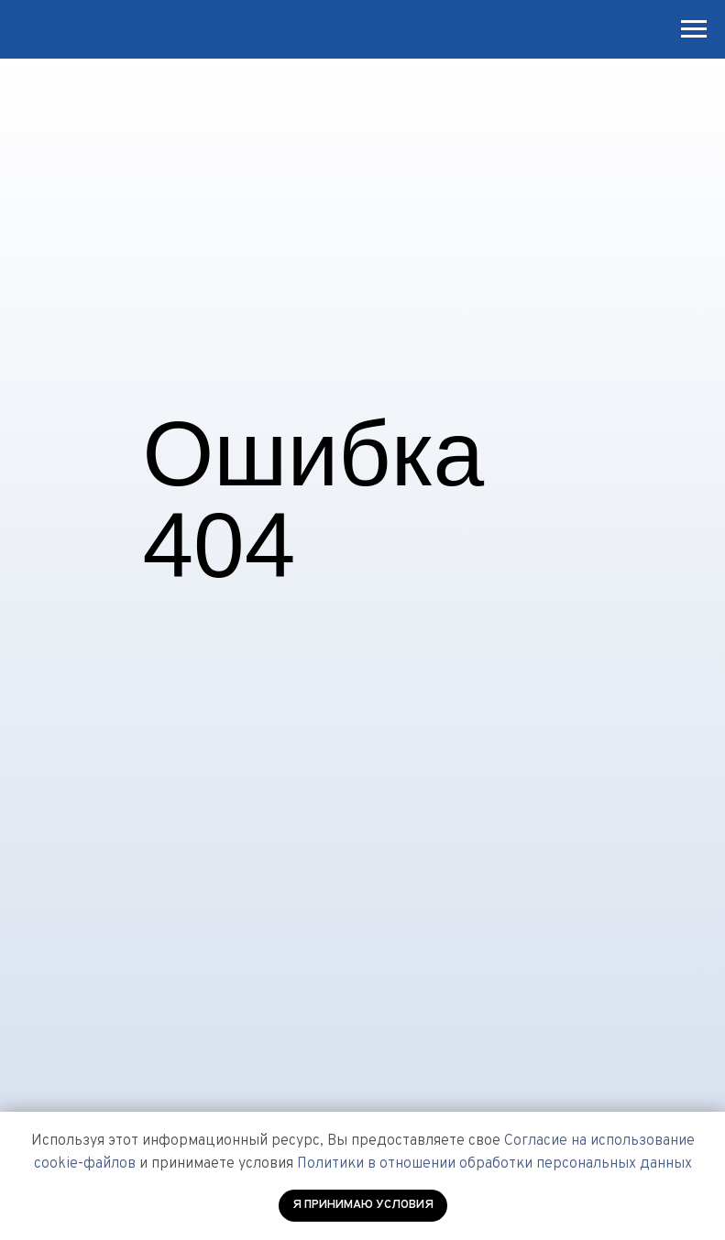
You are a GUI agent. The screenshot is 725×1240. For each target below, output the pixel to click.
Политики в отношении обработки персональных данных (494, 1164)
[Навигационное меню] (694, 29)
